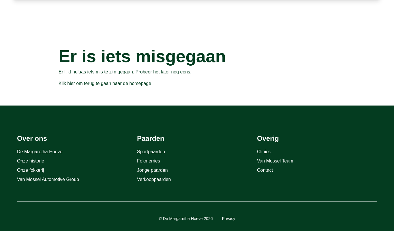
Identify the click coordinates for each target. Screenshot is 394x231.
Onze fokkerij (30, 170)
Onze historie (30, 160)
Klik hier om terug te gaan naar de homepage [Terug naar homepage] (105, 83)
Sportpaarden (151, 151)
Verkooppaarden (154, 179)
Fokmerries (148, 160)
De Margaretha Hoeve (39, 151)
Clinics (264, 151)
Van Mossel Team (275, 160)
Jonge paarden (152, 170)
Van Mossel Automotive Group (48, 179)
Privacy (228, 218)
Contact (265, 170)
